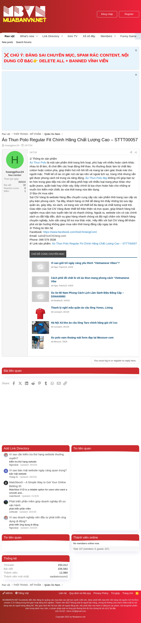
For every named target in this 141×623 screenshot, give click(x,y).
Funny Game (128, 36)
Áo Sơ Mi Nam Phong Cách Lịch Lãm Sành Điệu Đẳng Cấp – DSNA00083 (87, 294)
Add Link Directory (16, 448)
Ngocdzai (13, 465)
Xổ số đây (89, 36)
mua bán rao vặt (62, 600)
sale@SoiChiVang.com (52, 235)
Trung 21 (13, 477)
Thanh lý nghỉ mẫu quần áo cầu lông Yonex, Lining (82, 307)
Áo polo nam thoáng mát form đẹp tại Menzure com (82, 337)
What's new (27, 36)
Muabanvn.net (79, 617)
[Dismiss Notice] (135, 51)
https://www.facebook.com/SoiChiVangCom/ (70, 231)
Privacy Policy (100, 593)
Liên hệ (62, 593)
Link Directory (50, 36)
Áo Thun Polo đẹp (96, 177)
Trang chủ (127, 593)
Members (106, 36)
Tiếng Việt (22, 593)
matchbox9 (14, 496)
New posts (7, 42)
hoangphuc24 (12, 145)
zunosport (58, 312)
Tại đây (112, 608)
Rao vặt (10, 36)
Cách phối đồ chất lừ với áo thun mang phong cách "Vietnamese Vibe (90, 279)
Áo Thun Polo (38, 162)
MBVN (7, 593)
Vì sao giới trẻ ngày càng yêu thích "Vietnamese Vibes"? (85, 263)
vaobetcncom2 (59, 576)
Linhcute (13, 512)
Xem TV (72, 36)
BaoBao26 (58, 301)
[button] (37, 36)
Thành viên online (85, 537)
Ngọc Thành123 (60, 267)
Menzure (57, 342)
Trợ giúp (115, 593)
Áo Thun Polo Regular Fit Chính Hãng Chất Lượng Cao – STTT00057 (94, 243)
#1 (136, 152)
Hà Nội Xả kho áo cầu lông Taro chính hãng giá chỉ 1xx (84, 322)
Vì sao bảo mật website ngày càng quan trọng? (38, 470)
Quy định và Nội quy (80, 593)
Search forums (24, 42)
